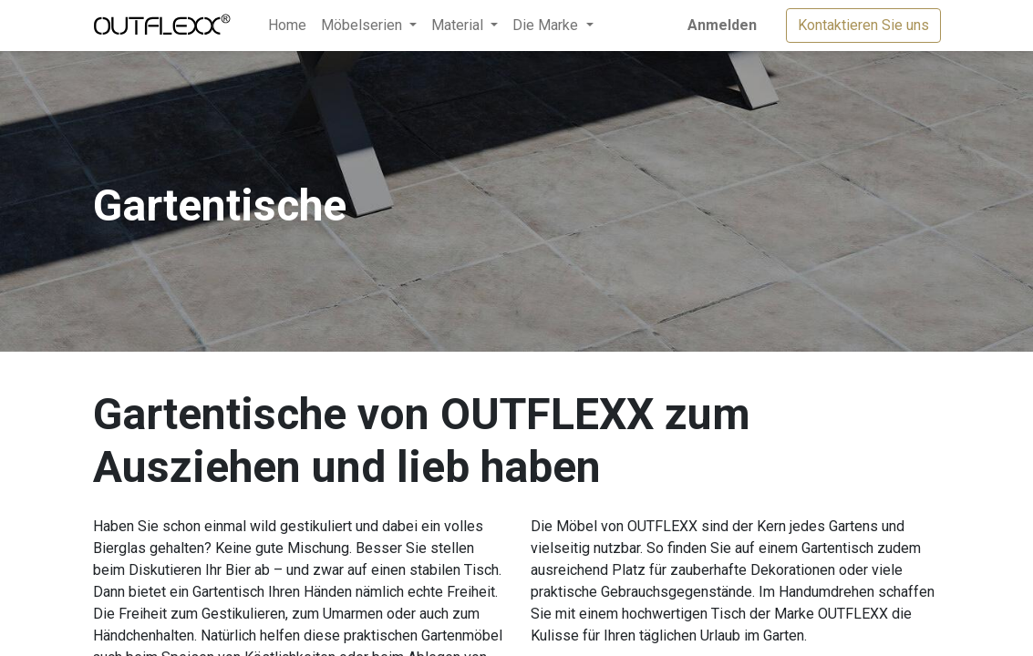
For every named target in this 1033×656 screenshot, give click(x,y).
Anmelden (722, 25)
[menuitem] (287, 25)
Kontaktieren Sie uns (863, 25)
